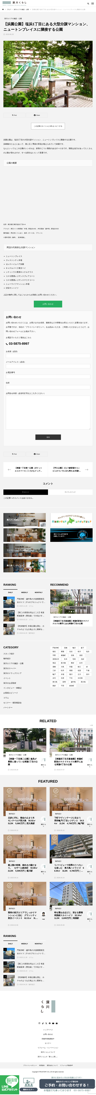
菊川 (71, 674)
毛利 (74, 659)
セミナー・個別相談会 (12, 703)
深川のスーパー (9, 668)
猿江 (79, 667)
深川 (87, 674)
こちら (24, 295)
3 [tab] (73, 611)
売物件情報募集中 (48, 1039)
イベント (7, 678)
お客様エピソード (10, 693)
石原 (62, 678)
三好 (54, 670)
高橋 (65, 648)
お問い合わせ (48, 304)
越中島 (73, 682)
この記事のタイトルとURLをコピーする (48, 126)
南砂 (54, 686)
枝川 (79, 651)
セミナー (48, 1043)
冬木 (65, 659)
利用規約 (42, 1065)
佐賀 (79, 670)
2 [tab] (71, 611)
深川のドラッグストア (12, 673)
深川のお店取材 (9, 683)
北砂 (82, 659)
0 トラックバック (70, 492)
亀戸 (54, 674)
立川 (79, 674)
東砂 (72, 663)
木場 (62, 674)
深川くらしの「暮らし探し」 (48, 1057)
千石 (71, 678)
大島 (62, 667)
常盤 (71, 667)
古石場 (80, 678)
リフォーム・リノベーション (48, 1048)
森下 (82, 648)
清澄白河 (56, 659)
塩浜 (87, 651)
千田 (62, 686)
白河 (80, 663)
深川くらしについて (48, 1052)
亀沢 (74, 648)
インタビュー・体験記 (12, 688)
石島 (72, 655)
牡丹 (62, 670)
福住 (54, 651)
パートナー (7, 708)
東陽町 (63, 655)
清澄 (80, 655)
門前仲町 (56, 648)
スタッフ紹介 (8, 654)
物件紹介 (32, 633)
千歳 (87, 670)
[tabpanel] (71, 608)
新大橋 (63, 663)
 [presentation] (91, 725)
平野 (54, 655)
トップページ (48, 1030)
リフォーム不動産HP (66, 1065)
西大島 (83, 682)
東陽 (62, 651)
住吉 (71, 651)
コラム (31, 606)
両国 (71, 670)
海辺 (54, 663)
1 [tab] (69, 611)
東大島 (55, 682)
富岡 (64, 682)
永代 (54, 678)
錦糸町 (71, 686)
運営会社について (52, 1065)
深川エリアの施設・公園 (13, 663)
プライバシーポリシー (35, 327)
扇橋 (54, 667)
